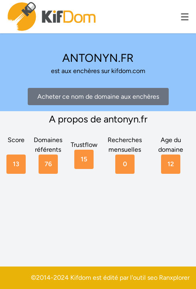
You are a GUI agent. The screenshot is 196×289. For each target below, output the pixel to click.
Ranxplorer (174, 277)
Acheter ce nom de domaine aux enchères (98, 96)
